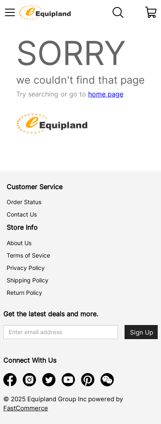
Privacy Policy (26, 267)
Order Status (24, 201)
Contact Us (22, 214)
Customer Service (34, 187)
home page (105, 94)
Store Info (22, 227)
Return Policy (24, 292)
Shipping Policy (27, 280)
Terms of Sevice (28, 255)
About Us (19, 242)
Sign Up (141, 332)
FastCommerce (25, 408)
